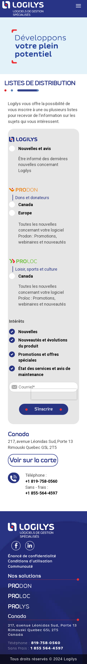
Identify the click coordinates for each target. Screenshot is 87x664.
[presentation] (54, 394)
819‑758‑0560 (46, 643)
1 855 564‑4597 (46, 648)
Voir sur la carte (33, 460)
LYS (18, 606)
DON (20, 586)
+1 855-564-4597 (41, 493)
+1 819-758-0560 (41, 481)
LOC (19, 596)
